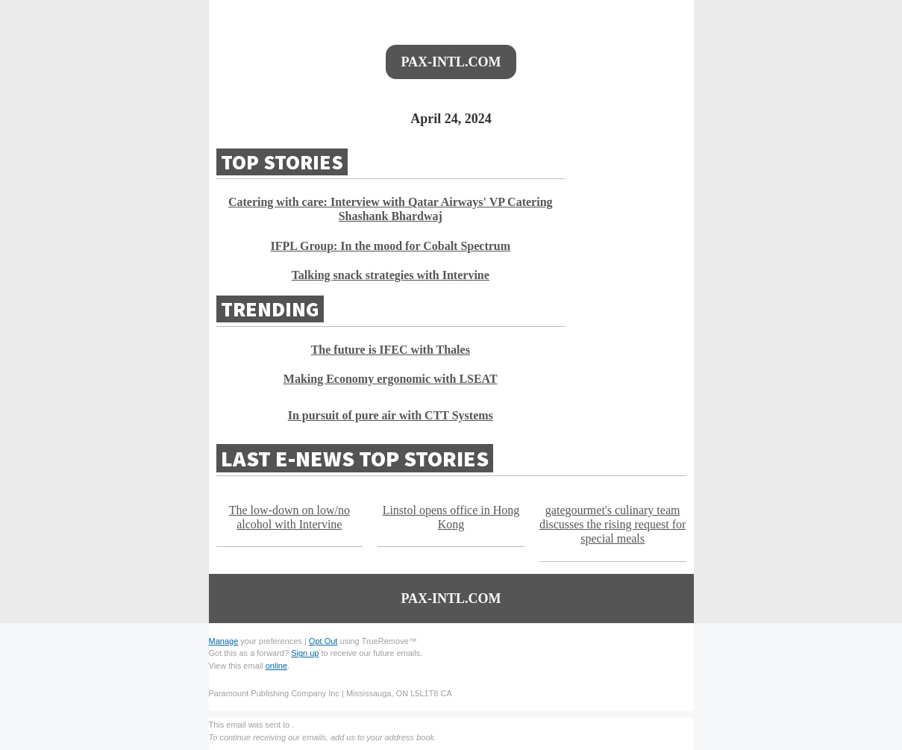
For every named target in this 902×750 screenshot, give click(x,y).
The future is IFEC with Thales (390, 349)
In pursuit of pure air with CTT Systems (390, 415)
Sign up (305, 653)
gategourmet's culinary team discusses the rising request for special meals (612, 524)
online (276, 665)
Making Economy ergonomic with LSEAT (391, 378)
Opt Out (323, 641)
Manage (224, 641)
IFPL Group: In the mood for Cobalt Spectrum (390, 246)
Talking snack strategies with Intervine (390, 275)
